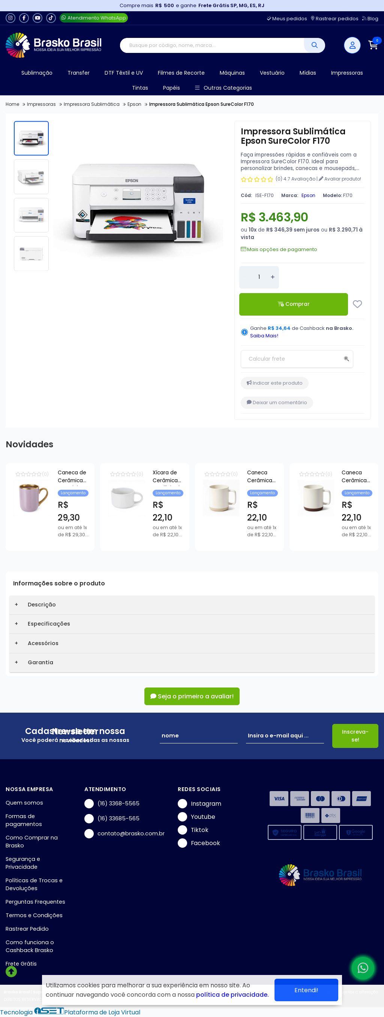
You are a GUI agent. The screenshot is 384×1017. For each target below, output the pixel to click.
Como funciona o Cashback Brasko (30, 946)
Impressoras (347, 73)
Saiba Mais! (264, 335)
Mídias (308, 73)
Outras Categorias (223, 88)
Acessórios (43, 643)
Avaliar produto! (340, 179)
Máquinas (232, 73)
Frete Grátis (21, 963)
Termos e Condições (34, 915)
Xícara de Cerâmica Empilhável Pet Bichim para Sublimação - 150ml (317, 476)
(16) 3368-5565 (112, 803)
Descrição (42, 604)
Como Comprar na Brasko (32, 841)
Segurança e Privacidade (23, 863)
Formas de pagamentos (24, 820)
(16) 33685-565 (112, 818)
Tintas (140, 88)
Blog (370, 18)
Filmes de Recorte (181, 73)
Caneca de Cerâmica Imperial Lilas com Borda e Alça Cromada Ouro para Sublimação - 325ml (132, 477)
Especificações (49, 623)
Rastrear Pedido (27, 929)
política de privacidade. (232, 994)
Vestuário (272, 73)
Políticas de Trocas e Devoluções (34, 884)
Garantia (40, 662)
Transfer (79, 73)
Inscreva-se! (355, 735)
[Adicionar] (272, 277)
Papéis (171, 88)
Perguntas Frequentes (35, 902)
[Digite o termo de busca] (212, 45)
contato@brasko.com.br (124, 833)
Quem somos (24, 802)
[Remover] (246, 277)
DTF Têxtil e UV (124, 73)
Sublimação (36, 73)
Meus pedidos (287, 18)
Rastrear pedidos (334, 18)
